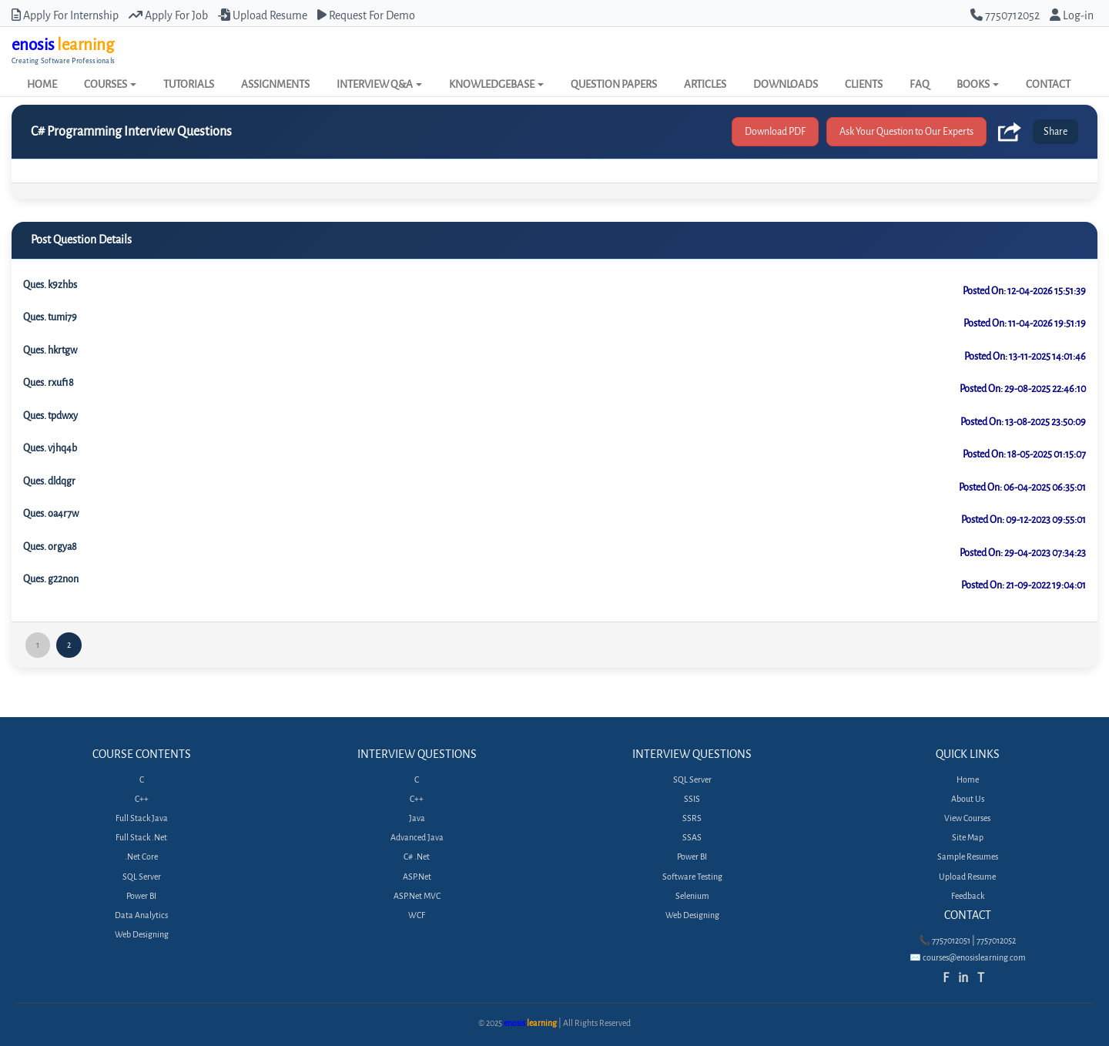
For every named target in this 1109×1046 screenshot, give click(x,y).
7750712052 (1005, 15)
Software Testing (692, 877)
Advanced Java (417, 837)
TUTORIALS (188, 84)
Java (417, 818)
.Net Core (141, 857)
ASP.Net (417, 877)
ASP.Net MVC (417, 896)
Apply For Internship (65, 15)
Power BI (141, 896)
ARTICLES (705, 84)
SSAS (692, 837)
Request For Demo (366, 15)
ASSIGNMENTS (275, 84)
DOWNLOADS (785, 84)
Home (968, 780)
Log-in (1072, 15)
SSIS (692, 799)
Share (1055, 131)
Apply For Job (168, 15)
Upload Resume (262, 15)
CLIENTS (864, 84)
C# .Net (417, 857)
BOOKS (978, 84)
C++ (142, 799)
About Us (967, 799)
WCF (416, 915)
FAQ (920, 84)
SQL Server (141, 877)
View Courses (967, 818)
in (963, 978)
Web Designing (142, 934)
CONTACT (1048, 84)
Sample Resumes (967, 857)
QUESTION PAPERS (614, 84)
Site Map (967, 837)
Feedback (967, 896)
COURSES (110, 84)
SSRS (692, 818)
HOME (42, 84)
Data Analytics (141, 915)
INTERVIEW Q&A (379, 84)
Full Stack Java (142, 818)
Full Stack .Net (141, 837)
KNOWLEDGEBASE (496, 84)
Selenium (692, 896)
